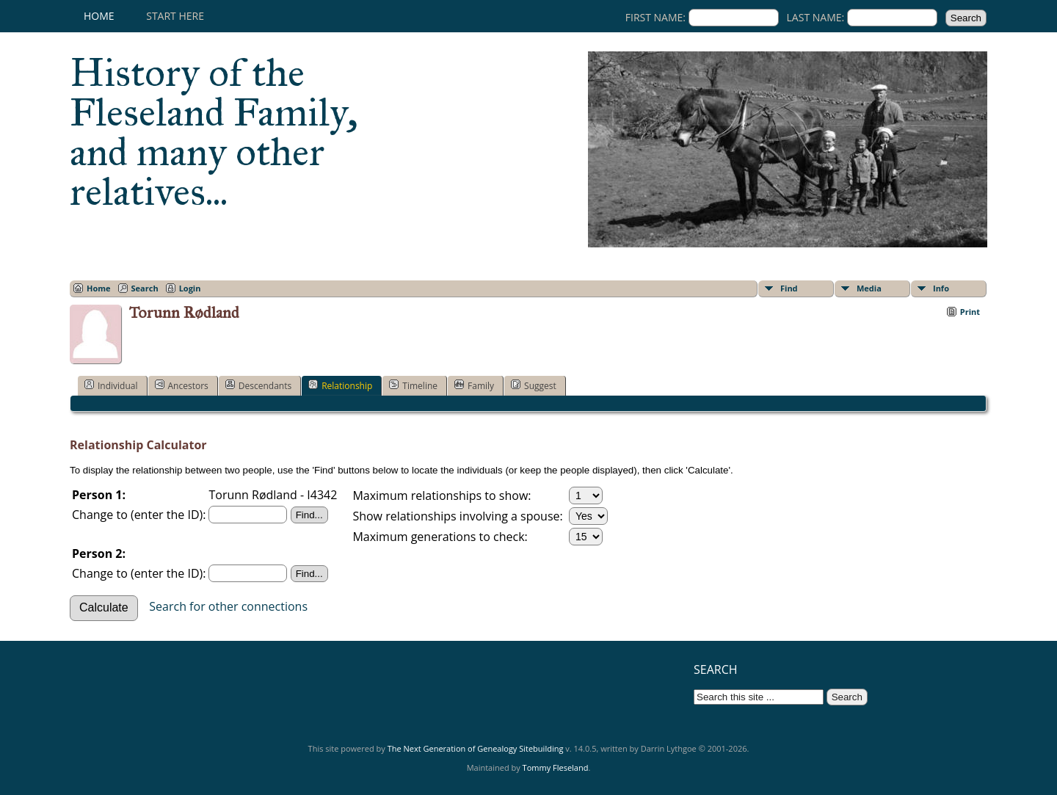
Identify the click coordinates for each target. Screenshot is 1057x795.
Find (789, 288)
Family (474, 385)
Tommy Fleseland (556, 767)
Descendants (258, 385)
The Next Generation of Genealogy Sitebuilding (476, 748)
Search (145, 288)
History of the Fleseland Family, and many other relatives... (214, 132)
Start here (175, 16)
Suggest (533, 385)
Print (970, 311)
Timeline (413, 385)
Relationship (340, 385)
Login (190, 288)
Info (941, 288)
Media (869, 288)
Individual (111, 385)
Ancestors (181, 385)
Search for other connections (228, 606)
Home (99, 16)
